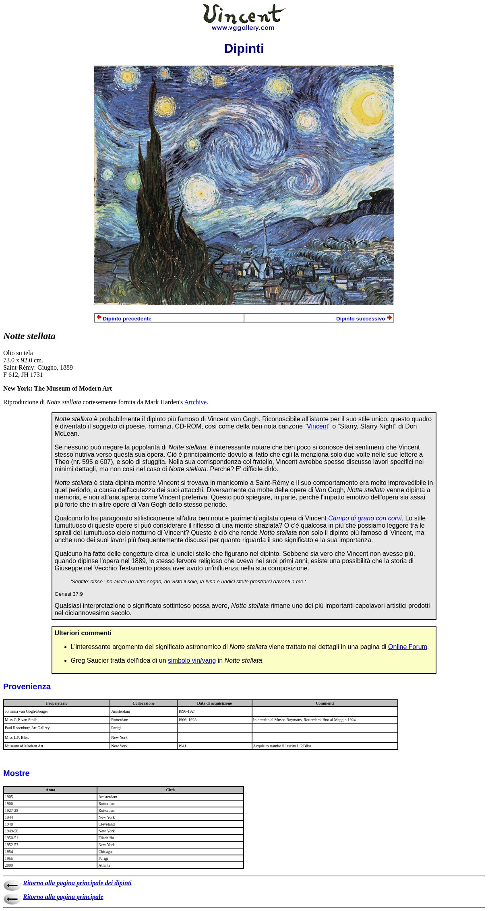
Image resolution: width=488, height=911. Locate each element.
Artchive (195, 402)
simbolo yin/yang (192, 660)
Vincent (317, 426)
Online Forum (407, 646)
